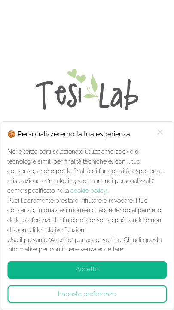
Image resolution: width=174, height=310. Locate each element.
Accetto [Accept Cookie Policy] (87, 269)
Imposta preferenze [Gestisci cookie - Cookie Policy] (87, 294)
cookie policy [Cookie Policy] (88, 190)
